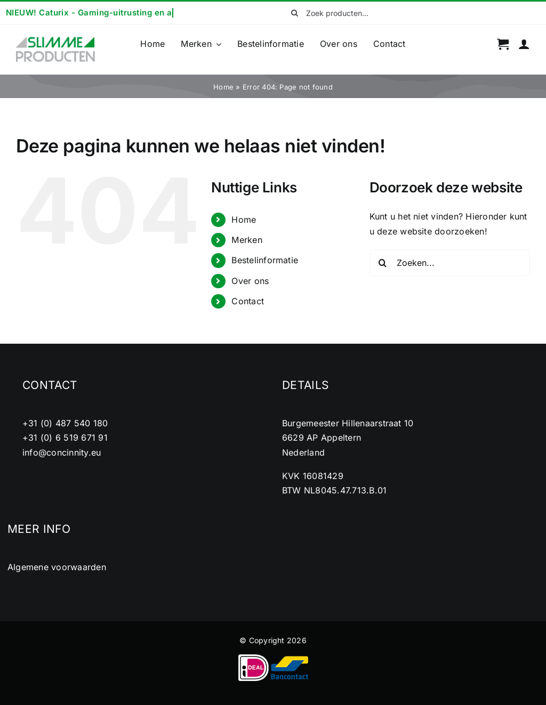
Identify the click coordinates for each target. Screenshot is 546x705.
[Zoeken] (294, 13)
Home (223, 87)
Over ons (250, 280)
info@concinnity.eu (61, 452)
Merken (246, 239)
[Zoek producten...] (339, 13)
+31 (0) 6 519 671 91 (65, 437)
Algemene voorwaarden (56, 567)
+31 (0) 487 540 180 (65, 423)
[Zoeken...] (450, 262)
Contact (247, 301)
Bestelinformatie (264, 260)
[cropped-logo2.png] (55, 40)
